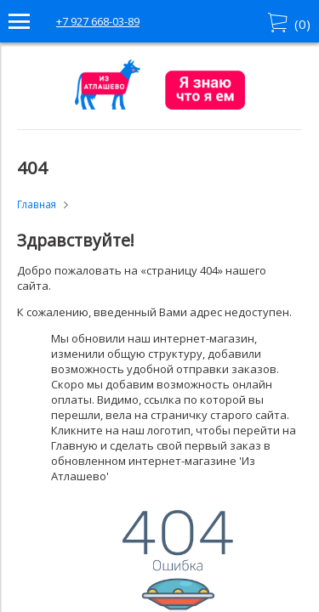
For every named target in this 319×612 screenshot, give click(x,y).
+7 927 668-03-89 (98, 21)
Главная (36, 204)
